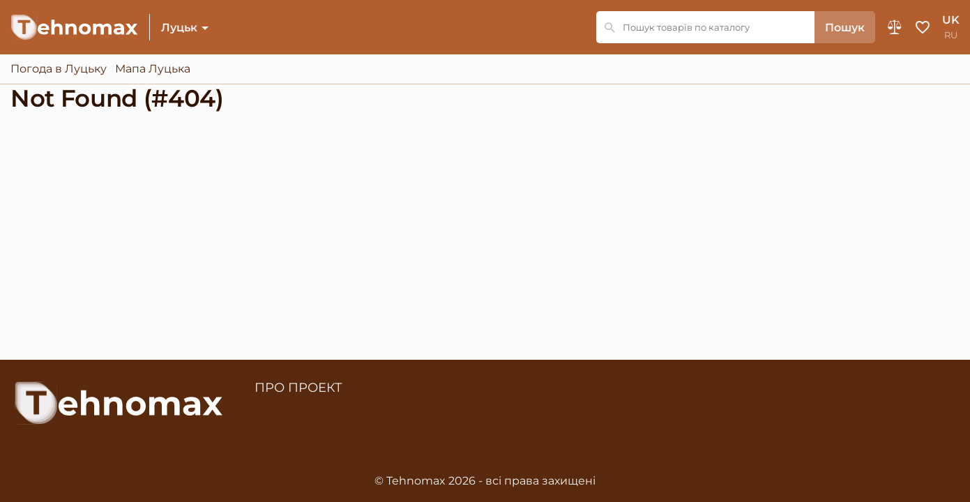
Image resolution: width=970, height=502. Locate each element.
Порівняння (894, 27)
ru (950, 35)
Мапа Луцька (152, 69)
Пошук (845, 27)
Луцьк (179, 27)
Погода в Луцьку (58, 69)
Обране (922, 27)
